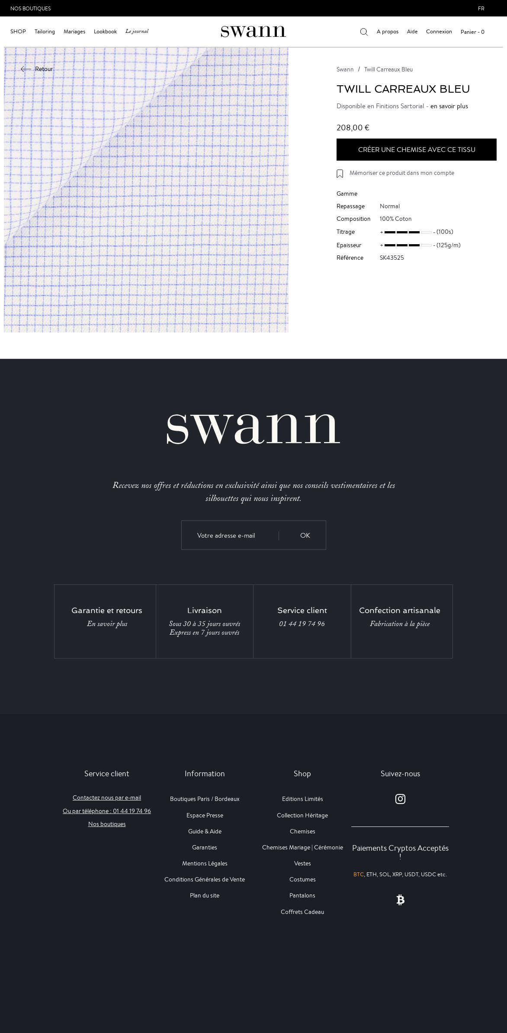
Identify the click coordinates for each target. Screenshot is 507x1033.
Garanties (204, 847)
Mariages (74, 31)
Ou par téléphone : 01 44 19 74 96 (107, 811)
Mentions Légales (205, 863)
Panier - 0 (473, 32)
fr (481, 8)
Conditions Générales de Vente (204, 879)
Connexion (439, 31)
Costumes (302, 879)
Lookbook (105, 31)
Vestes (302, 863)
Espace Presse (204, 815)
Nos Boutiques (30, 8)
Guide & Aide (204, 831)
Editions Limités (302, 799)
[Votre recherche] (364, 31)
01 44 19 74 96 (302, 624)
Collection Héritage (302, 815)
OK (305, 535)
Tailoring (45, 31)
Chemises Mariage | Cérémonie (302, 847)
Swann (345, 69)
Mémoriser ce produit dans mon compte (402, 173)
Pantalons (302, 895)
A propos (387, 31)
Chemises (302, 831)
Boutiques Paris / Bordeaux (205, 799)
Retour (37, 69)
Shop (18, 31)
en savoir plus (449, 106)
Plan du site (204, 895)
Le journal (136, 31)
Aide (412, 31)
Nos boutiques (107, 824)
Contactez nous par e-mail (107, 797)
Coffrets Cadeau (302, 912)
